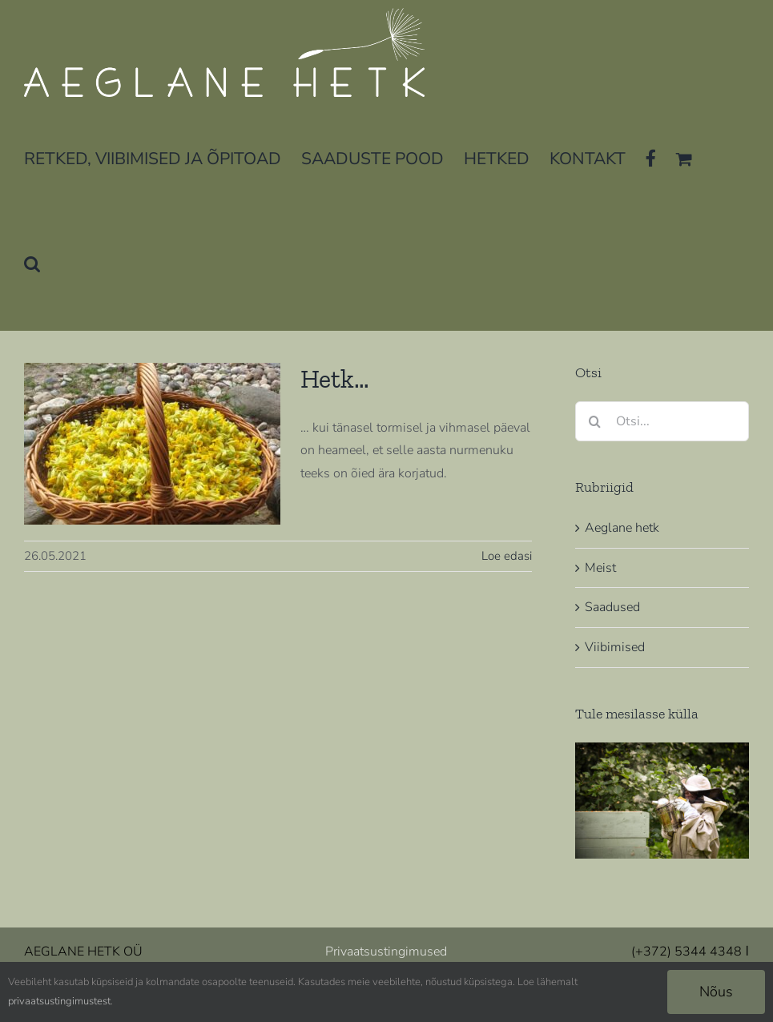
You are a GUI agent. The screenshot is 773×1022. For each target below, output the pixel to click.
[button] (32, 262)
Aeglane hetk (622, 528)
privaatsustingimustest (59, 1001)
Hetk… (334, 379)
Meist (600, 568)
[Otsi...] (662, 421)
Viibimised (615, 647)
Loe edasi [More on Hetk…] (506, 556)
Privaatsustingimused (386, 951)
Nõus (716, 991)
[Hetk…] (152, 444)
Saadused (612, 607)
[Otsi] (595, 421)
